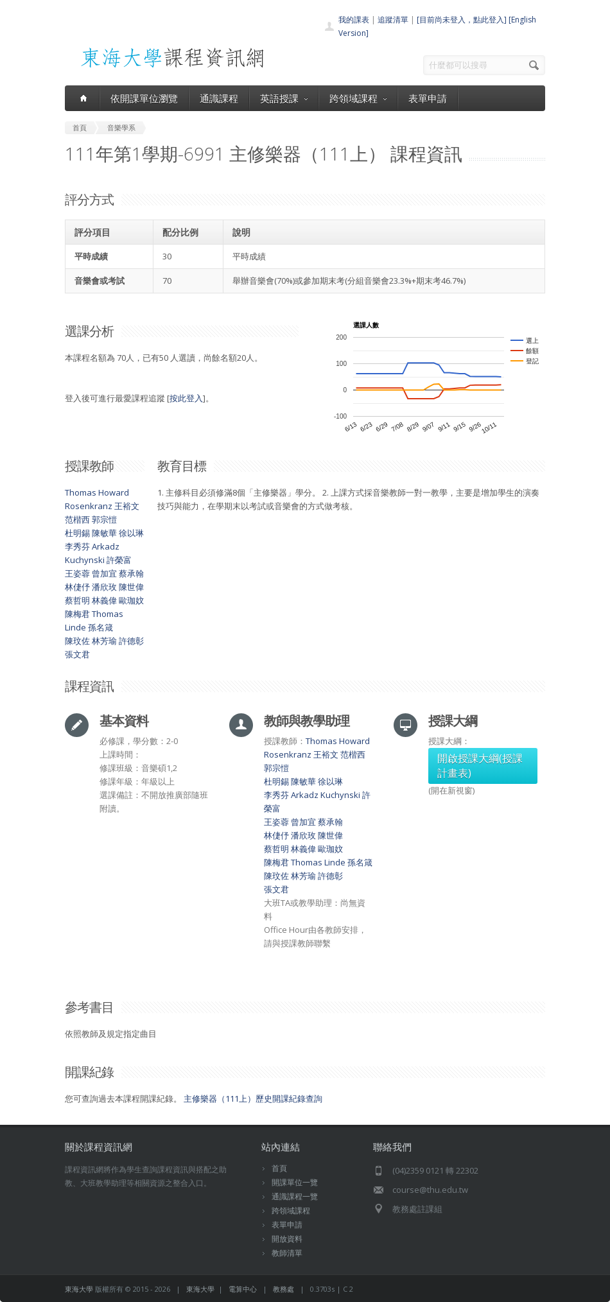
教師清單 (287, 1252)
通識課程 (219, 98)
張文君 (77, 654)
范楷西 (77, 519)
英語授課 (284, 98)
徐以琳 (131, 533)
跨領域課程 (358, 98)
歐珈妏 (131, 600)
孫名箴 (100, 627)
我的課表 (353, 19)
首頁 (279, 1168)
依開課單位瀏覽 (144, 98)
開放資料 (287, 1238)
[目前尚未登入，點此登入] (462, 19)
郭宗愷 (104, 519)
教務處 (283, 1289)
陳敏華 (104, 533)
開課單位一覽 (295, 1182)
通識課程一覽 (295, 1196)
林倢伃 (77, 587)
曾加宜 (104, 573)
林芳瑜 (104, 641)
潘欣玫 (104, 587)
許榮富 (119, 560)
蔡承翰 (131, 573)
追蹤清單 (393, 19)
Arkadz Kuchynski (325, 795)
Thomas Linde (318, 862)
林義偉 (104, 600)
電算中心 (243, 1289)
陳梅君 (77, 614)
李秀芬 (77, 546)
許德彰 (131, 641)
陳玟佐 (77, 641)
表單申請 (427, 98)
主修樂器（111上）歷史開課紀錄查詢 (253, 1098)
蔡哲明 (77, 600)
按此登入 (186, 398)
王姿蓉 (77, 573)
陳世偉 (131, 587)
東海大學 (79, 1289)
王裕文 (126, 506)
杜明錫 (77, 533)
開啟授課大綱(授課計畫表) (480, 765)
